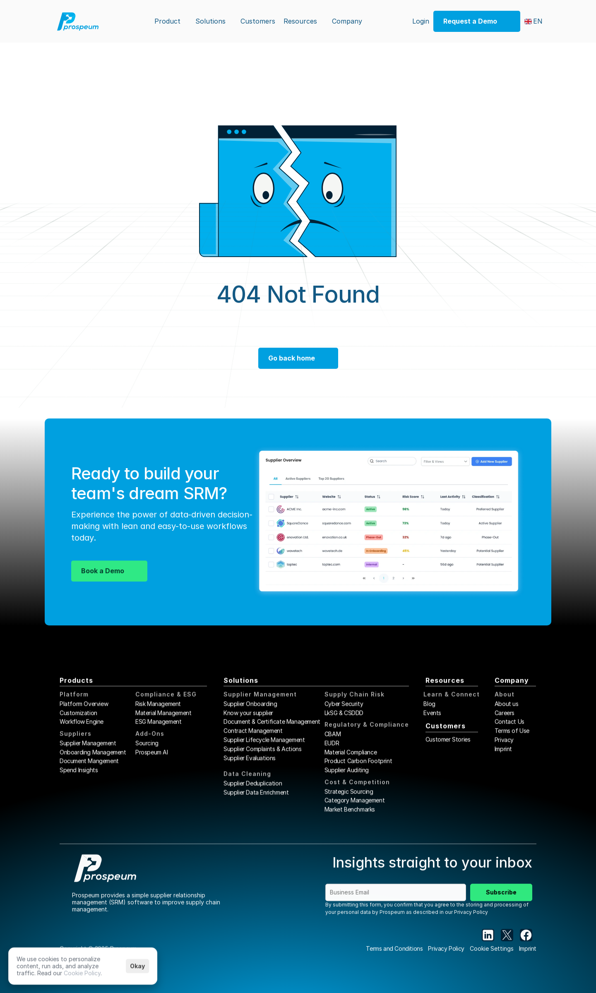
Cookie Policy (82, 972)
